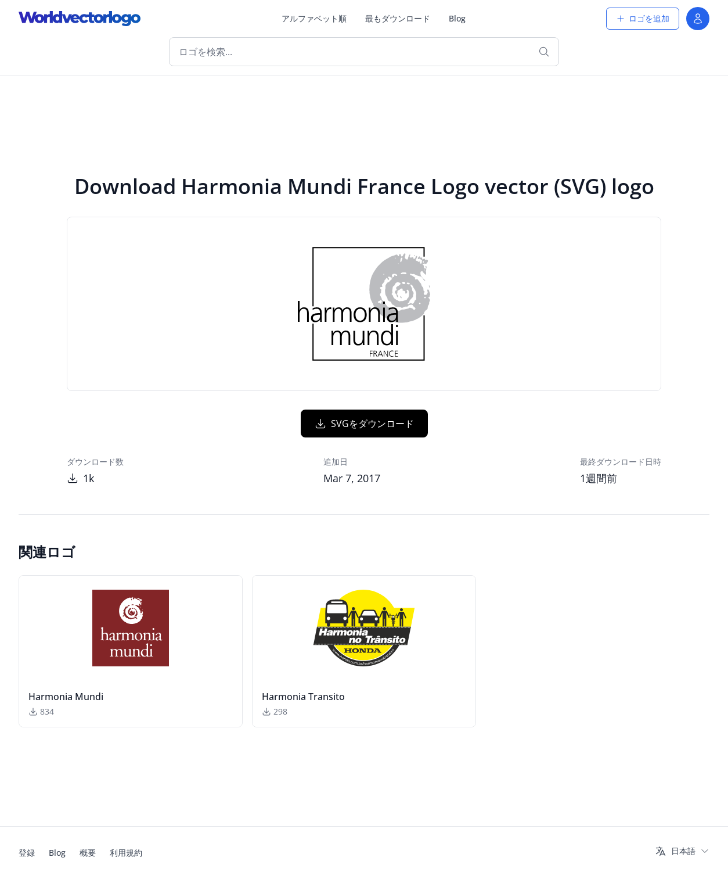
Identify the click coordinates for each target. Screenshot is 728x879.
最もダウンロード (397, 18)
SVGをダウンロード (364, 423)
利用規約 (126, 852)
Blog (457, 18)
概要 (88, 852)
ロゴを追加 (642, 18)
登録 (27, 852)
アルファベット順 (314, 18)
